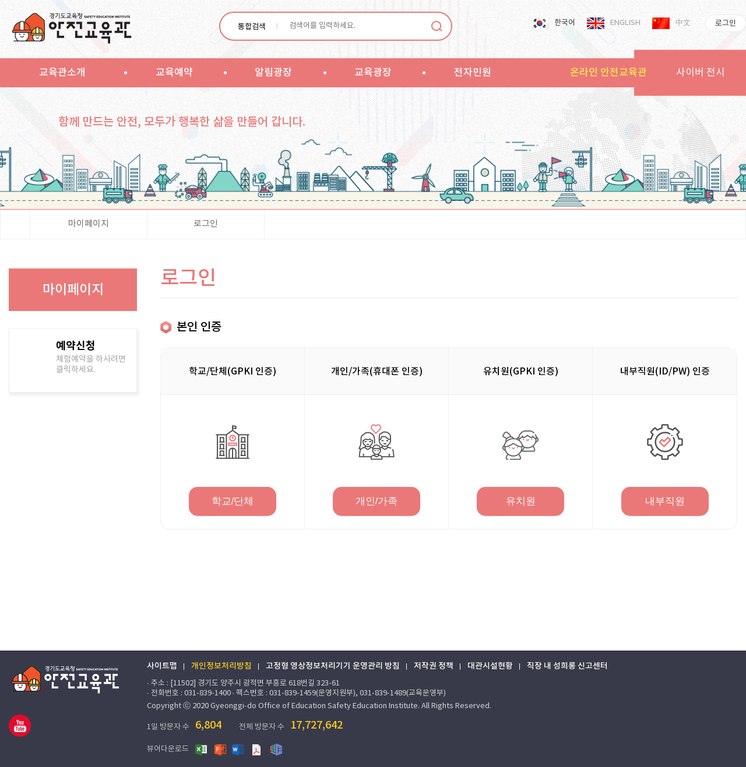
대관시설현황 (490, 666)
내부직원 (665, 501)
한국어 (564, 23)
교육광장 (373, 73)
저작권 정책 (433, 666)
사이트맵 (162, 666)
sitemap (528, 72)
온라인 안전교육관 (608, 73)
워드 (239, 749)
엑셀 (202, 749)
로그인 (725, 23)
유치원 (521, 501)
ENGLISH (625, 23)
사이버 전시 (700, 73)
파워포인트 (220, 749)
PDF (258, 749)
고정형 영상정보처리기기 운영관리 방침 (333, 666)
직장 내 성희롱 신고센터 (567, 666)
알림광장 (273, 73)
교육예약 (174, 73)
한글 (276, 749)
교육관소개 (62, 73)
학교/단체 (233, 501)
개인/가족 (377, 501)
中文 (683, 23)
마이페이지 (88, 224)
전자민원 (472, 73)
